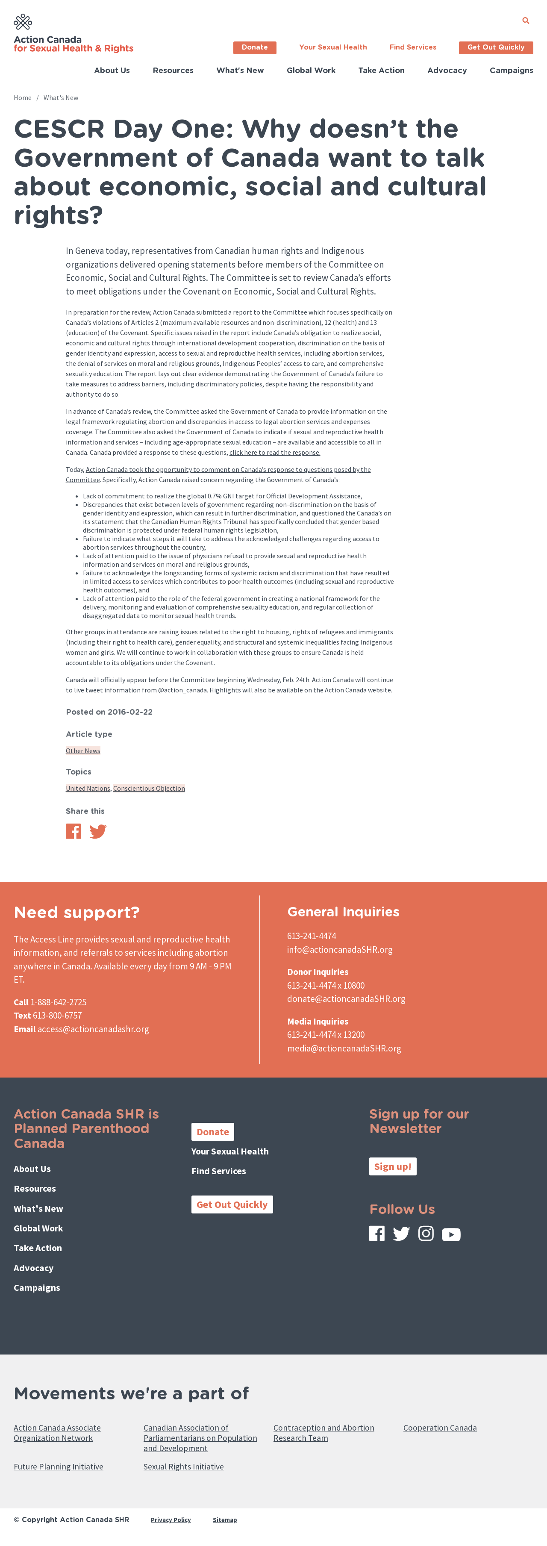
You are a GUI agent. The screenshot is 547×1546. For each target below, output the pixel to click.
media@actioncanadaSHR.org (344, 1048)
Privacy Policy (172, 1527)
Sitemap (229, 1527)
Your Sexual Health (333, 47)
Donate (255, 47)
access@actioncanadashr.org (93, 1029)
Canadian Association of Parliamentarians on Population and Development (195, 1431)
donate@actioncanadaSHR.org (346, 998)
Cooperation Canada (447, 1412)
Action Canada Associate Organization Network (66, 1418)
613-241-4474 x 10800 (326, 985)
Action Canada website (358, 690)
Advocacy (447, 71)
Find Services (413, 47)
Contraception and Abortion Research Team (333, 1418)
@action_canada (182, 690)
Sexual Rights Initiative (193, 1473)
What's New (240, 71)
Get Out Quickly (496, 47)
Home (23, 97)
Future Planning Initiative (68, 1473)
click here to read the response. (275, 452)
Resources (173, 71)
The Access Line (44, 939)
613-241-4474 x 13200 (326, 1034)
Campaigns (511, 71)
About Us (112, 71)
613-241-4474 (311, 936)
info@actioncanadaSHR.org (340, 949)
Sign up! (393, 1166)
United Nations (88, 788)
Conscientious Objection (149, 788)
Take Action (381, 71)
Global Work (311, 71)
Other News (83, 750)
